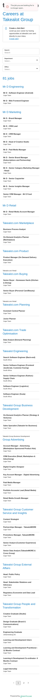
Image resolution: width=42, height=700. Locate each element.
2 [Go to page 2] (23, 683)
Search (6, 50)
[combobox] (4, 61)
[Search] (21, 53)
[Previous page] (13, 683)
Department (8, 58)
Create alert (14, 39)
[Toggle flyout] (37, 60)
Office (6, 67)
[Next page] (28, 683)
